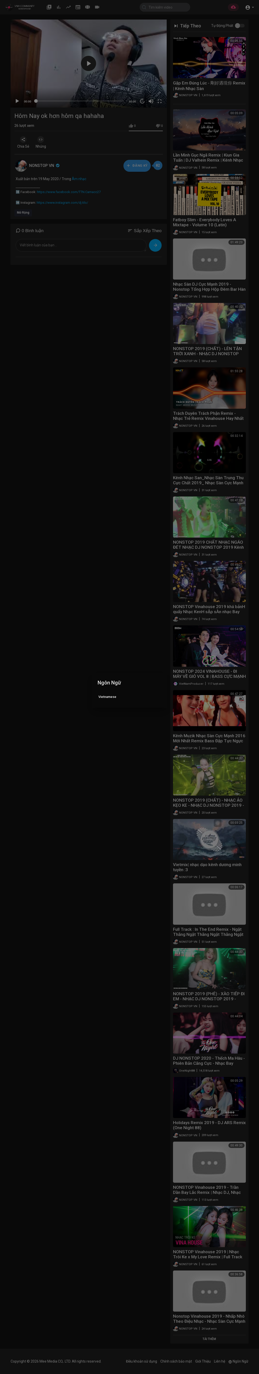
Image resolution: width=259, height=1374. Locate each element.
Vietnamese (107, 697)
